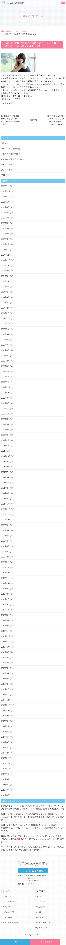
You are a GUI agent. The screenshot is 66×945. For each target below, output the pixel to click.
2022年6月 (5, 414)
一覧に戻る (33, 120)
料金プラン (7, 907)
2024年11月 (5, 260)
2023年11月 (5, 324)
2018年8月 (5, 657)
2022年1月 (5, 440)
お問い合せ (39, 917)
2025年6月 (5, 223)
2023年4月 (5, 361)
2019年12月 (6, 573)
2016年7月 (5, 790)
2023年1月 (5, 377)
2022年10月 (6, 393)
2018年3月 (5, 684)
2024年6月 (5, 287)
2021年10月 (6, 456)
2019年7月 (5, 599)
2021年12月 (6, 446)
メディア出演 (6, 170)
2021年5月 (5, 483)
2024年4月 (5, 297)
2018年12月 (6, 636)
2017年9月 (5, 716)
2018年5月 (5, 673)
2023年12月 (6, 318)
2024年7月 (5, 281)
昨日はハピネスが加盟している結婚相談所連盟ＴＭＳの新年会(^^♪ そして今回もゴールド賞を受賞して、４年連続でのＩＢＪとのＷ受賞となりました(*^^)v (33, 817)
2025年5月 (5, 228)
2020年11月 (5, 514)
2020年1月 (5, 567)
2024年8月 (5, 276)
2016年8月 (5, 785)
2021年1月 (5, 504)
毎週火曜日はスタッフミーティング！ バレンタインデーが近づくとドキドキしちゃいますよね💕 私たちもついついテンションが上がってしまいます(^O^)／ (32, 839)
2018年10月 (6, 647)
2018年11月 (5, 642)
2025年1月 (5, 250)
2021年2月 (5, 499)
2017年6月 (5, 732)
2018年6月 (5, 668)
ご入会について (8, 896)
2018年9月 (5, 652)
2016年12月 (6, 763)
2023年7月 (5, 345)
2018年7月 (5, 663)
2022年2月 (5, 435)
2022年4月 (5, 424)
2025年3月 (5, 239)
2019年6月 (5, 605)
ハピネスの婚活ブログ (22, 31)
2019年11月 (5, 578)
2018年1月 (5, 695)
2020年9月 (5, 525)
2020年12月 (6, 509)
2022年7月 (5, 409)
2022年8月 (5, 403)
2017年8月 (5, 721)
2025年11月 (5, 197)
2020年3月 (5, 557)
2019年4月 (5, 615)
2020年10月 (6, 520)
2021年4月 (5, 488)
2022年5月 (5, 419)
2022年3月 (5, 430)
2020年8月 (5, 530)
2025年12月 (6, 191)
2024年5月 (5, 292)
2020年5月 (5, 546)
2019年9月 (5, 589)
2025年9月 (5, 207)
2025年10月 (6, 202)
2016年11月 (5, 769)
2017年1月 (5, 758)
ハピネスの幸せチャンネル (12, 159)
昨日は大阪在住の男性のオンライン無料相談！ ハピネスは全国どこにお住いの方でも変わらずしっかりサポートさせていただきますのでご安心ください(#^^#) (33, 828)
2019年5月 (5, 610)
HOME (8, 31)
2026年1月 (5, 186)
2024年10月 (6, 266)
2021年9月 (5, 461)
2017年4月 (5, 742)
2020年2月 (5, 562)
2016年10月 (6, 774)
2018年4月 (5, 679)
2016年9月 (5, 779)
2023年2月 (5, 371)
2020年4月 (5, 552)
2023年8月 (5, 340)
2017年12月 (6, 700)
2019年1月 (5, 631)
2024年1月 (5, 313)
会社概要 (38, 912)
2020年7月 (5, 536)
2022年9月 (5, 398)
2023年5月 (5, 356)
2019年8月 (5, 594)
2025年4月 (5, 234)
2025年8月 (5, 213)
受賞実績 (5, 175)
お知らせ (5, 143)
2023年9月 (5, 334)
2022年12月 (6, 382)
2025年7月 (5, 218)
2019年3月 (5, 620)
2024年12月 (6, 255)
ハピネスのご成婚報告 (10, 149)
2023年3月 (5, 366)
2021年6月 (5, 477)
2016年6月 (5, 795)
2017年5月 (5, 737)
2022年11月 (5, 387)
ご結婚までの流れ (9, 912)
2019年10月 (6, 583)
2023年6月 (5, 350)
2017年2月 (5, 753)
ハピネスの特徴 (8, 901)
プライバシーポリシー (43, 928)
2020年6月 (5, 541)
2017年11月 (5, 705)
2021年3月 (5, 493)
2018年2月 (5, 689)
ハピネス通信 (6, 165)
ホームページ (7, 891)
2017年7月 (5, 726)
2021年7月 (5, 472)
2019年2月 (5, 626)
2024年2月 (5, 308)
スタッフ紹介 (7, 917)
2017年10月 (6, 710)
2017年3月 (5, 748)
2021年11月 (5, 451)
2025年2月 (5, 244)
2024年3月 (5, 303)
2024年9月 (5, 271)
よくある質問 (39, 907)
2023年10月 (6, 329)
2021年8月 (5, 467)
